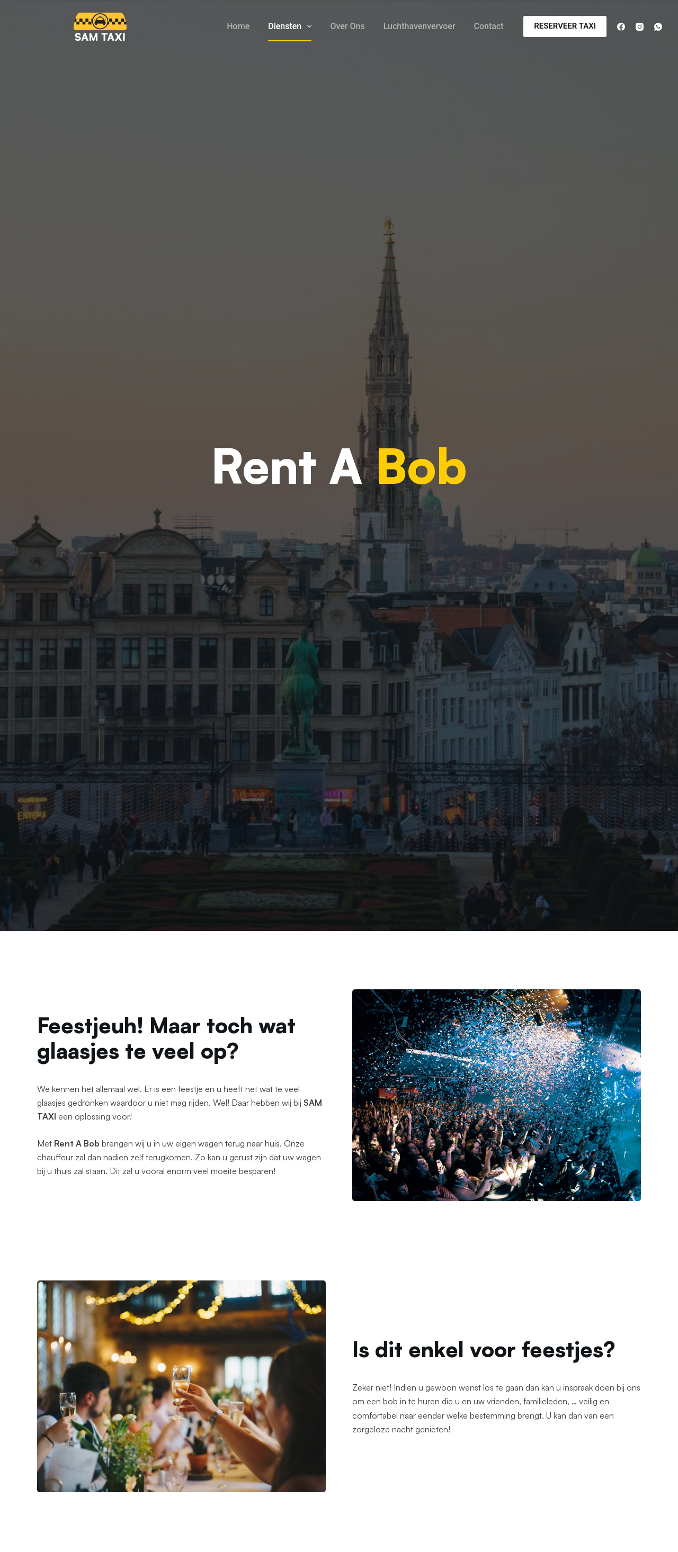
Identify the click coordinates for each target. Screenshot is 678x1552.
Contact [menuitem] (489, 26)
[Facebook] (621, 27)
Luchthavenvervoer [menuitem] (419, 26)
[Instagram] (640, 27)
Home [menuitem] (238, 26)
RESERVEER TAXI (565, 26)
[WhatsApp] (658, 27)
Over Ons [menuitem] (347, 26)
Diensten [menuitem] (292, 26)
